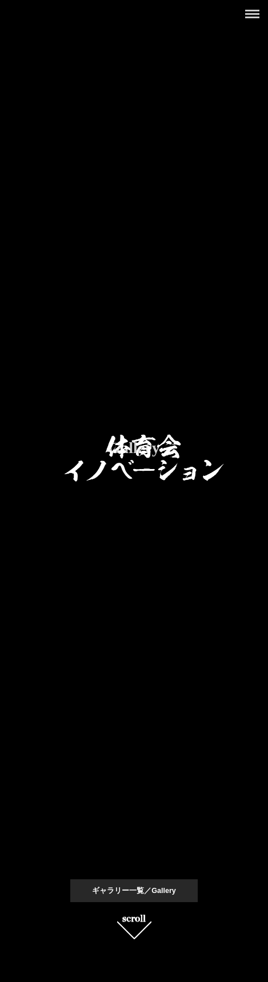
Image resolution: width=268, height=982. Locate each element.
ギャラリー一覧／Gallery (134, 891)
